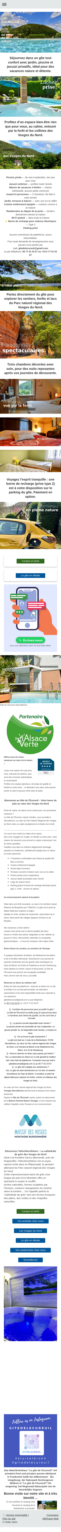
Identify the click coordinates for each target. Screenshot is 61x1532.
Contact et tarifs (30, 561)
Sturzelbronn (30, 1259)
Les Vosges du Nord (30, 1230)
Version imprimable (15, 1515)
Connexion (53, 1515)
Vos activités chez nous (31, 1221)
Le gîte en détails (30, 575)
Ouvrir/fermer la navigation (30, 4)
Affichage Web (50, 1518)
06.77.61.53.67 (13, 1003)
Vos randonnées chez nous (30, 1250)
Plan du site (8, 1518)
